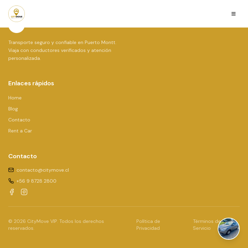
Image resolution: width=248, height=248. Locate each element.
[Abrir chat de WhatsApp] (229, 229)
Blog (13, 109)
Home (15, 98)
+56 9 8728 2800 (36, 181)
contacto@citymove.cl (43, 170)
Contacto (19, 120)
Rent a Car (20, 131)
